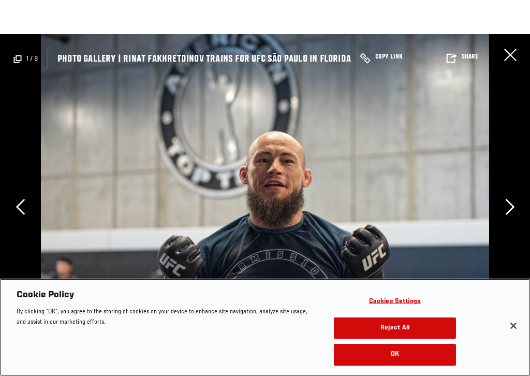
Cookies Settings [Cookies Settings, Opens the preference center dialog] (395, 301)
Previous (20, 206)
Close (510, 55)
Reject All (394, 328)
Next (509, 206)
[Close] (513, 325)
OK (395, 354)
